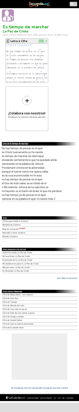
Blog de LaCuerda (13, 229)
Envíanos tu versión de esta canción (27, 107)
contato (69, 398)
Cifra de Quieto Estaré (12, 320)
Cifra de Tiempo (9, 302)
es (55, 398)
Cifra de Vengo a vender (13, 317)
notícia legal (33, 398)
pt (63, 398)
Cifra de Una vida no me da (14, 309)
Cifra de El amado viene (13, 327)
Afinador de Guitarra (11, 225)
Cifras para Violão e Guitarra (15, 221)
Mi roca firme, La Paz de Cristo (16, 256)
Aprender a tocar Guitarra (13, 233)
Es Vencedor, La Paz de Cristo (15, 271)
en (59, 398)
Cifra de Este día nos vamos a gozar (18, 313)
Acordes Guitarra (10, 236)
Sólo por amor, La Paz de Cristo (15, 267)
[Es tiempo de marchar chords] (54, 388)
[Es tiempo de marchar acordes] (25, 388)
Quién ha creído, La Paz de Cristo (17, 252)
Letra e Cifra (19, 41)
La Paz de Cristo (15, 31)
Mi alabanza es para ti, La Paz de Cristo (20, 264)
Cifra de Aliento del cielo (13, 305)
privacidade (46, 398)
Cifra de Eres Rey (10, 298)
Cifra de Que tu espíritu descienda (17, 324)
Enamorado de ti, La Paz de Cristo (17, 260)
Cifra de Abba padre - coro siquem (17, 294)
